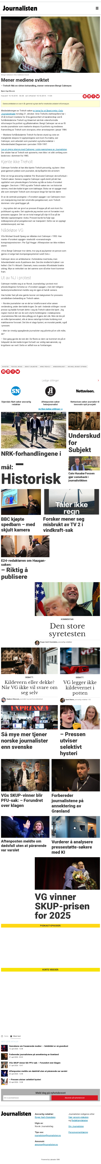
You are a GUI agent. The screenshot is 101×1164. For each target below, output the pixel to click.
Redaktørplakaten (79, 1120)
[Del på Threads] (93, 96)
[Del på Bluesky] (98, 96)
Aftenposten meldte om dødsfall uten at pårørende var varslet (38, 1071)
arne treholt (45, 366)
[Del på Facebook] (85, 96)
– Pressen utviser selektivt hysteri (25, 1079)
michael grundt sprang (77, 366)
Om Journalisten (76, 1126)
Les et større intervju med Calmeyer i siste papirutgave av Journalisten (34, 149)
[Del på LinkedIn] (89, 96)
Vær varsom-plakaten (78, 1117)
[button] (98, 380)
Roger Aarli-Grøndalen (45, 1117)
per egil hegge (16, 366)
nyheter (5, 366)
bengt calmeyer (31, 366)
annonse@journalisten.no (46, 1144)
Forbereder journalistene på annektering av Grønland (34, 1054)
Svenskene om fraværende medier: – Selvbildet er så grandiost (38, 1046)
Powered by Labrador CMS (50, 1160)
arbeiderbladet (59, 366)
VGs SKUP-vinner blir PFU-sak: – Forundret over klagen (34, 1063)
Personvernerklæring (78, 1132)
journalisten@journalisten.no (48, 1135)
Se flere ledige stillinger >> (50, 409)
